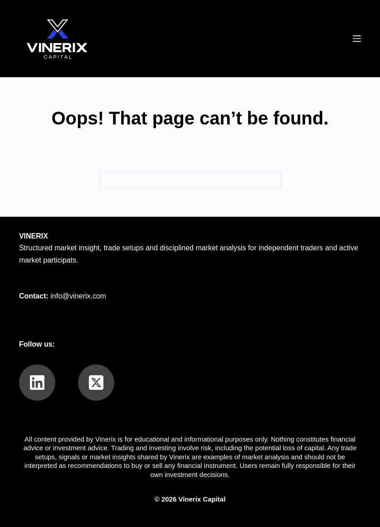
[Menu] (357, 39)
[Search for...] (181, 180)
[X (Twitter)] (96, 382)
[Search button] (272, 180)
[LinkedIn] (37, 382)
